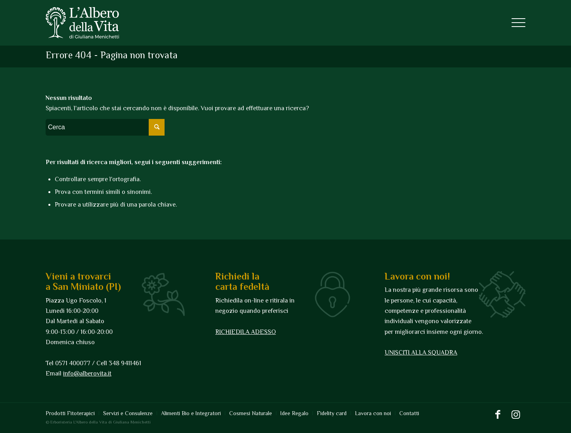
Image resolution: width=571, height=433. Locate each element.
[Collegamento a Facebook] (498, 415)
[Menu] (515, 23)
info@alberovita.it (87, 373)
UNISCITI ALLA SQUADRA (421, 352)
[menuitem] (72, 413)
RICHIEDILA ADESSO (245, 331)
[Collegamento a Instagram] (515, 415)
